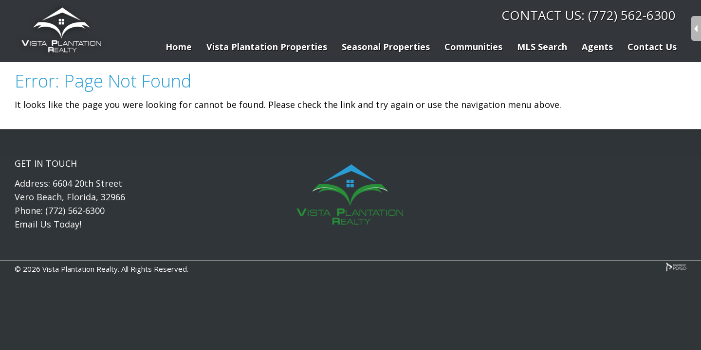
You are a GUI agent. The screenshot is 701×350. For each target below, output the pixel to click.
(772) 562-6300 (75, 210)
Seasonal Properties (386, 46)
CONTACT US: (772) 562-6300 (588, 15)
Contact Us (652, 46)
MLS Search (542, 46)
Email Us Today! (48, 224)
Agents (597, 46)
